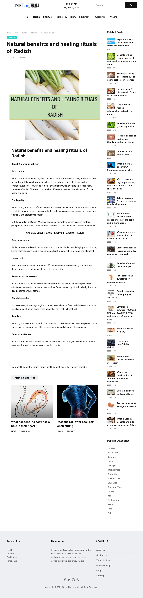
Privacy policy (103, 565)
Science (112, 457)
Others (113, 17)
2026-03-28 (25, 431)
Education (84, 17)
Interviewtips (114, 470)
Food (110, 509)
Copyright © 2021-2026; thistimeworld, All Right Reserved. (71, 587)
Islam (73, 17)
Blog (16, 33)
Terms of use (103, 560)
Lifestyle (47, 17)
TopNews (112, 448)
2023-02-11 (11, 57)
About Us (100, 550)
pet (109, 513)
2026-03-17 (71, 431)
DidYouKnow (114, 478)
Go (131, 5)
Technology (61, 17)
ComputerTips (114, 487)
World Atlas (101, 17)
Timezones (12, 561)
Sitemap (100, 575)
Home (27, 17)
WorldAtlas (113, 452)
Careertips (113, 474)
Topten (111, 491)
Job (109, 496)
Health (36, 17)
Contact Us (101, 555)
